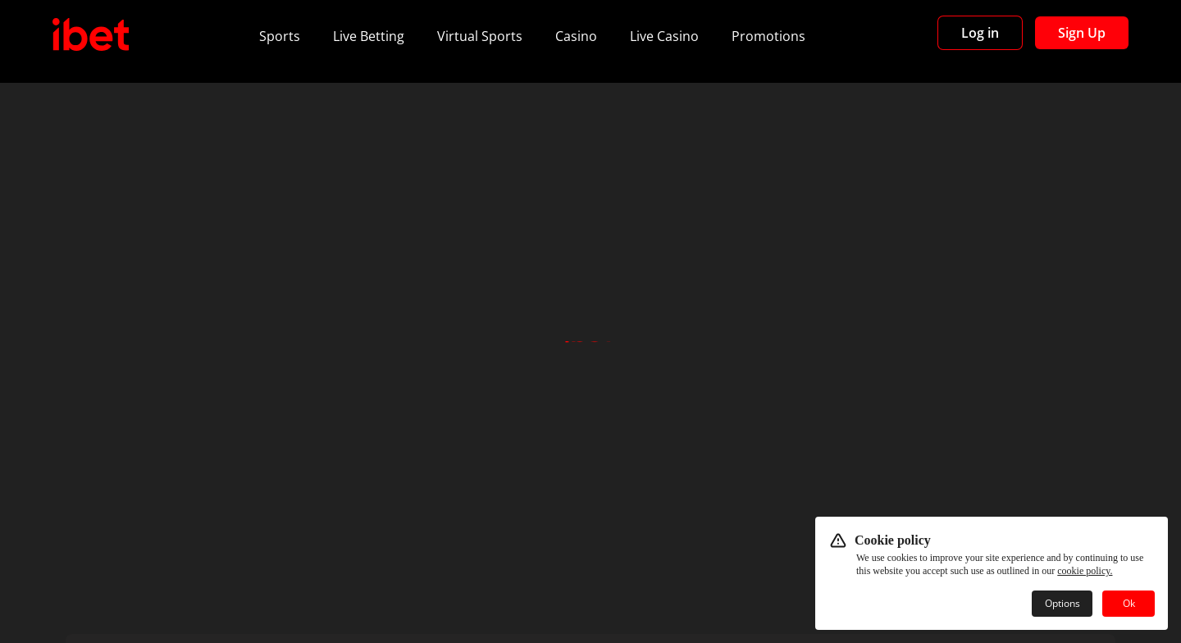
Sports (279, 36)
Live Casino (664, 36)
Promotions (768, 36)
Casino (576, 36)
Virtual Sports (479, 36)
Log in (980, 33)
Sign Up (1082, 33)
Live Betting (368, 36)
